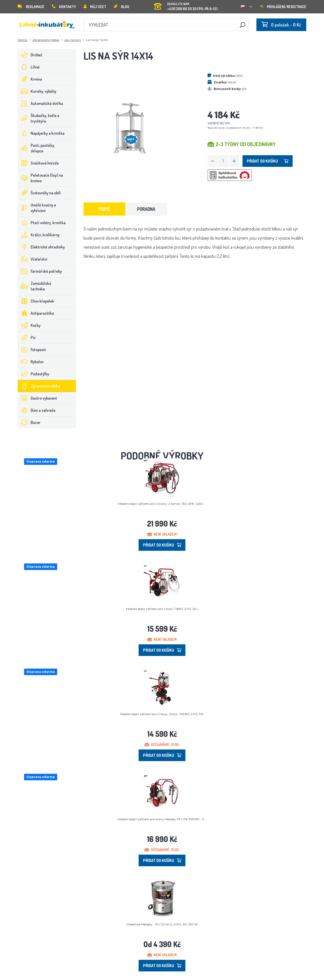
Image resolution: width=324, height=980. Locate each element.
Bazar (29, 422)
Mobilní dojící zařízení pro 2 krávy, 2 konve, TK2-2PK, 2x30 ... (162, 504)
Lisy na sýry (72, 40)
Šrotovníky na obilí (39, 193)
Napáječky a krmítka (41, 133)
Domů (22, 40)
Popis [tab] (104, 209)
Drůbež (30, 55)
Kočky (29, 325)
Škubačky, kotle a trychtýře (38, 118)
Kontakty (64, 7)
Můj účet (95, 7)
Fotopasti (32, 349)
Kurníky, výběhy (37, 91)
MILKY (232, 82)
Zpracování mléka (45, 40)
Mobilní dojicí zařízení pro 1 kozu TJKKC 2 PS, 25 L (162, 609)
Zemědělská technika (34, 286)
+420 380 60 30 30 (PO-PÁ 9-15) (186, 5)
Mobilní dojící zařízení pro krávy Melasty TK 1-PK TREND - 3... (162, 819)
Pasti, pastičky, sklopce (36, 148)
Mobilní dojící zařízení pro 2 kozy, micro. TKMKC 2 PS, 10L (162, 714)
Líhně (29, 67)
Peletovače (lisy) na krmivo (40, 178)
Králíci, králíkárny (38, 235)
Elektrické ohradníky (41, 247)
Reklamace (31, 7)
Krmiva (30, 79)
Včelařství (32, 259)
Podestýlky (33, 374)
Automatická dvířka (40, 103)
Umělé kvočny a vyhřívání (37, 207)
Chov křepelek (36, 301)
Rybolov (31, 361)
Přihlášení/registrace (283, 7)
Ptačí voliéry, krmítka (42, 222)
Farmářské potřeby (40, 271)
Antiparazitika (36, 313)
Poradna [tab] (146, 209)
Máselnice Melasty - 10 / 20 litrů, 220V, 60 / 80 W (162, 924)
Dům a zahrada (36, 410)
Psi (26, 337)
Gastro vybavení (37, 398)
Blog (121, 7)
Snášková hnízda (38, 163)
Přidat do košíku (267, 161)
